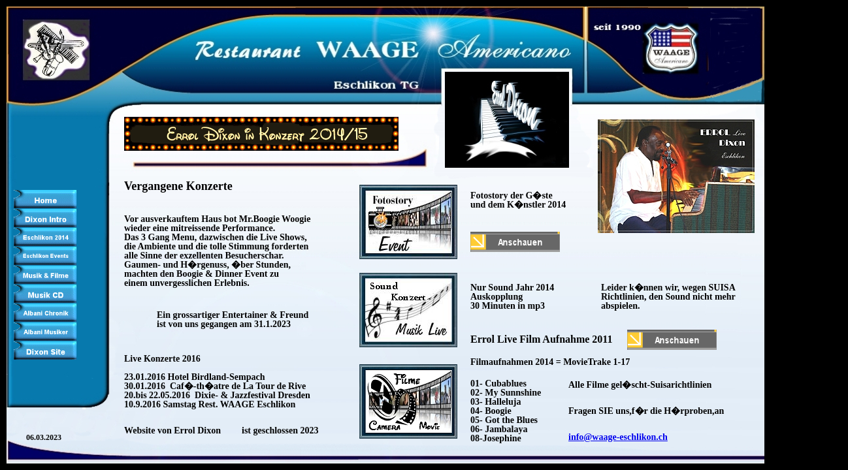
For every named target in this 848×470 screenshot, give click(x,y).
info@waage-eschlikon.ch (618, 437)
